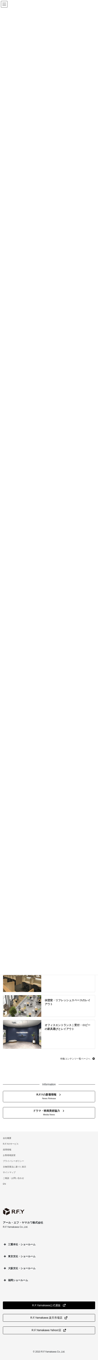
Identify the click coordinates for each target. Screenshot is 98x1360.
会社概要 (7, 1138)
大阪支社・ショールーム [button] (19, 1268)
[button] (77, 1058)
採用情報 (7, 1149)
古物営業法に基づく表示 (14, 1167)
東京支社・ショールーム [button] (19, 1256)
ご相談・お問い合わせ (13, 1178)
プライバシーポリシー (13, 1161)
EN (4, 1184)
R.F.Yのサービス (11, 1144)
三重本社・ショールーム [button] (19, 1244)
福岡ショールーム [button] (15, 1280)
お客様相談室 (9, 1155)
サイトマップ (9, 1172)
